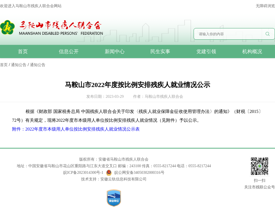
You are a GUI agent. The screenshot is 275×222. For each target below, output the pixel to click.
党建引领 (206, 51)
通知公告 (18, 65)
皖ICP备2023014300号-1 (83, 172)
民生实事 (160, 51)
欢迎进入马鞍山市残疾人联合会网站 (31, 6)
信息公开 (69, 51)
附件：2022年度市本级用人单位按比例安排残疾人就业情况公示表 (76, 129)
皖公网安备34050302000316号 (135, 173)
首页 (23, 51)
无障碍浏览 (265, 6)
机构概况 (252, 51)
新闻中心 (115, 51)
